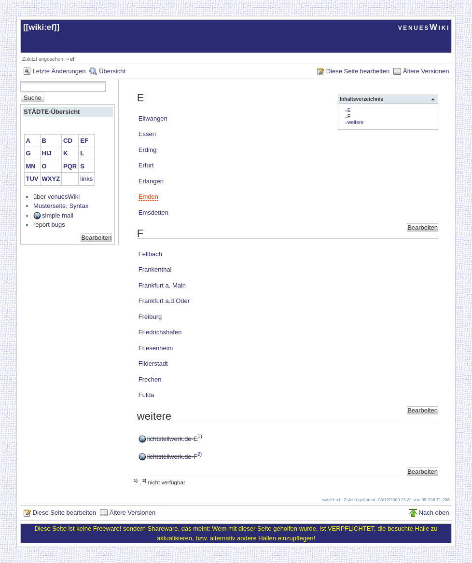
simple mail (57, 215)
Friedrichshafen (160, 332)
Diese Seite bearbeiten (358, 71)
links (86, 178)
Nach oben (434, 512)
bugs (58, 224)
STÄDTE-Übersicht (52, 111)
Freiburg (150, 316)
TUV (32, 178)
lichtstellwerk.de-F (172, 456)
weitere (355, 122)
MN (31, 166)
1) (200, 436)
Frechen (150, 379)
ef (72, 59)
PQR (70, 166)
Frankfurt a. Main (162, 285)
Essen (147, 133)
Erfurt (146, 165)
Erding (148, 149)
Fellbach (150, 254)
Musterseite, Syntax (60, 205)
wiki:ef (41, 27)
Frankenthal (155, 269)
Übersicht (112, 71)
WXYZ (51, 178)
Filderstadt (153, 363)
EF (84, 140)
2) (199, 454)
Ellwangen (153, 118)
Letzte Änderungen (59, 71)
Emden (148, 196)
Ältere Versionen (426, 71)
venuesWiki (424, 27)
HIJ (47, 153)
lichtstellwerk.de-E (172, 438)
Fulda (146, 394)
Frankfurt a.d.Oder (164, 300)
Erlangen (151, 181)
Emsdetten (153, 212)
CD (67, 140)
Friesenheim (156, 348)
